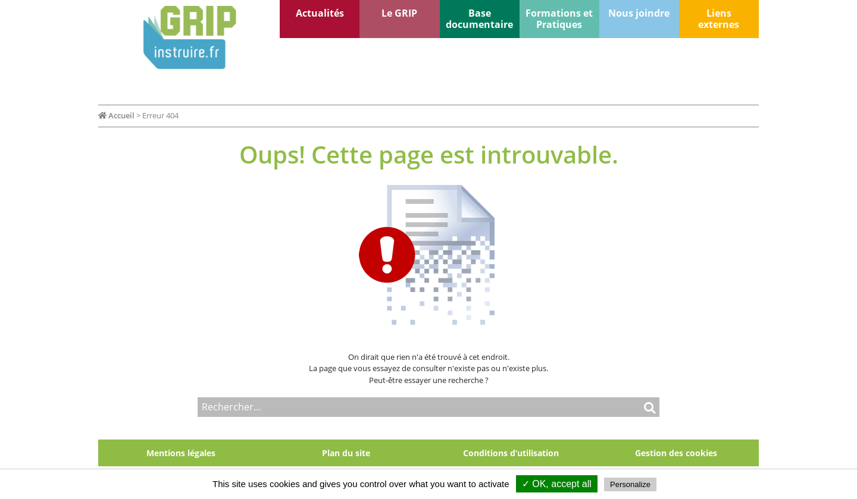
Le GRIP (399, 13)
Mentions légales (180, 453)
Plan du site (346, 453)
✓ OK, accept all (557, 484)
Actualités (320, 13)
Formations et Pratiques (559, 19)
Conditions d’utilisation (511, 453)
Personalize (630, 484)
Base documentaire (479, 19)
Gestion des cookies (676, 453)
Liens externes (718, 19)
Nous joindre (639, 13)
